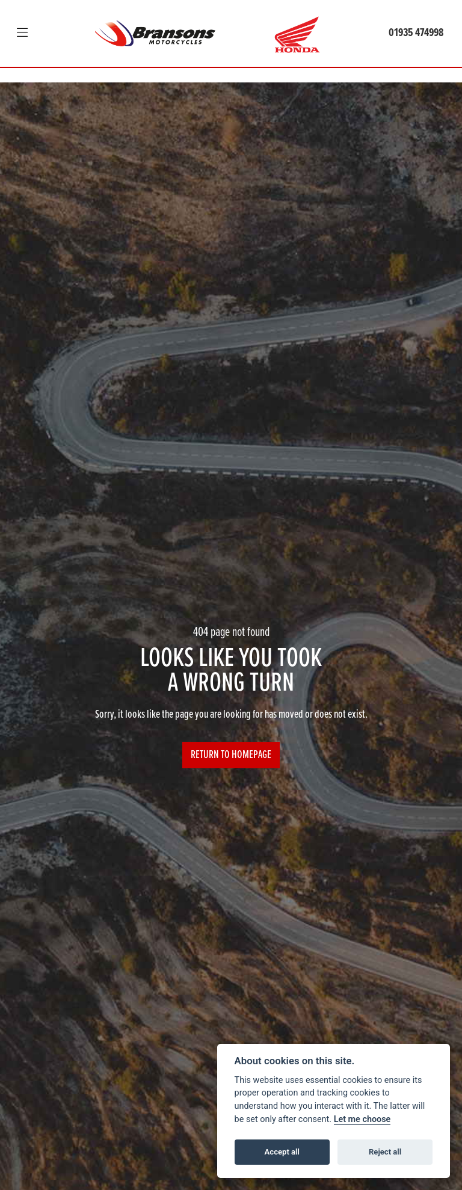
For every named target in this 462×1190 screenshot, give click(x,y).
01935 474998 (416, 33)
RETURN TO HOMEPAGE (231, 755)
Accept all (282, 1151)
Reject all (385, 1151)
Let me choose (362, 1119)
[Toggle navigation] (22, 33)
